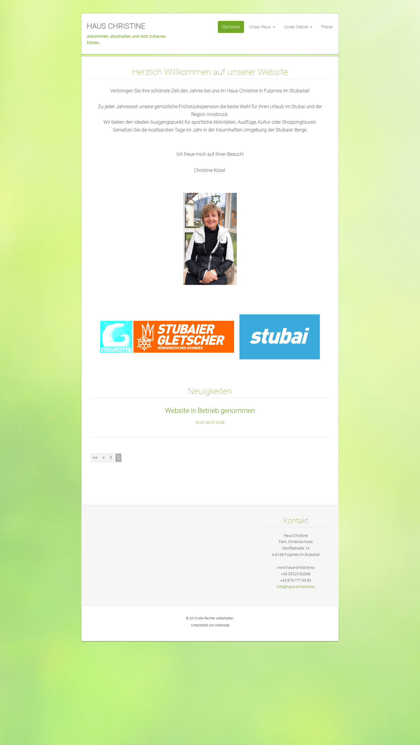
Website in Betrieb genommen (210, 514)
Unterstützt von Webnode (210, 729)
